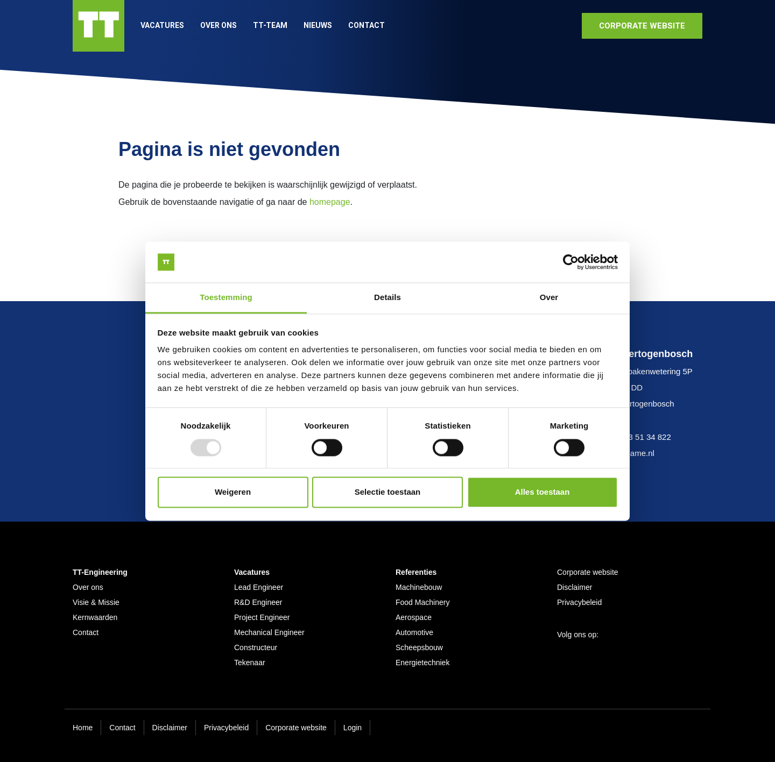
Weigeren (233, 492)
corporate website (642, 26)
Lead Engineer (258, 587)
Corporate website (587, 572)
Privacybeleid (579, 602)
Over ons (218, 25)
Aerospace (414, 617)
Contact (366, 25)
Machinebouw (419, 587)
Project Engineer (262, 617)
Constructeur (255, 647)
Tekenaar (249, 662)
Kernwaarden (95, 617)
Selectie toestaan (388, 492)
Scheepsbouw (419, 647)
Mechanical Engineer (269, 632)
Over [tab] (549, 297)
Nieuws (318, 25)
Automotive (414, 632)
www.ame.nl (632, 453)
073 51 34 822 (645, 436)
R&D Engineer (258, 602)
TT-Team (270, 25)
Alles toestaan (542, 492)
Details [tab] (387, 297)
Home (83, 727)
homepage (329, 201)
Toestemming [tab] (226, 297)
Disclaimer (574, 587)
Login (352, 727)
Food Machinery (422, 602)
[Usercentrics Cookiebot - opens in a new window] (571, 262)
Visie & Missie (96, 602)
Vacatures (162, 25)
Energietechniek (422, 662)
